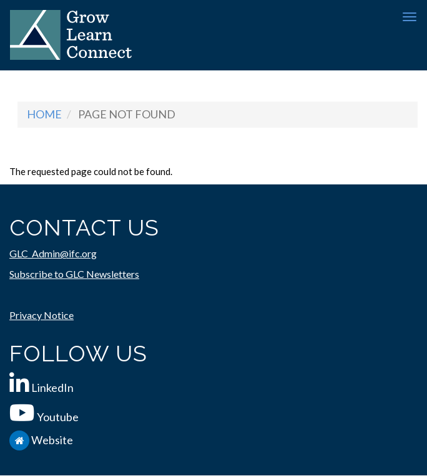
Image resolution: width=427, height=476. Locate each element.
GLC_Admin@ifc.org (53, 253)
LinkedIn (52, 387)
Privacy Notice (41, 315)
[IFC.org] (20, 440)
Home (44, 114)
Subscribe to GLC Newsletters (74, 274)
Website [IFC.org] (52, 440)
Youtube (58, 417)
